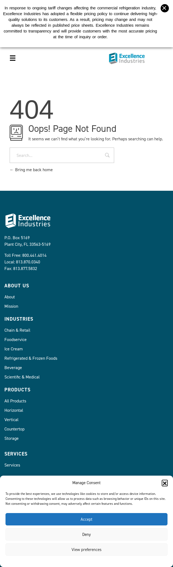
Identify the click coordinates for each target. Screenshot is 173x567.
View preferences (86, 549)
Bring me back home (31, 170)
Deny (86, 534)
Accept (86, 519)
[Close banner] (165, 5)
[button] (164, 483)
